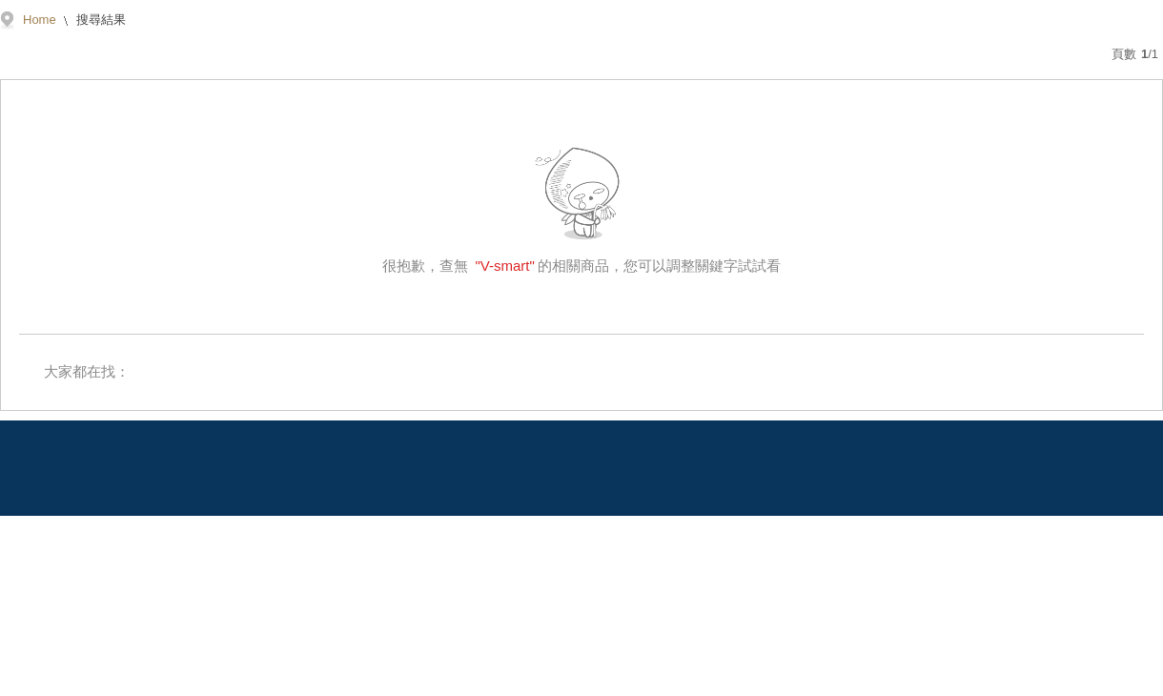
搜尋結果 (100, 19)
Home (39, 19)
